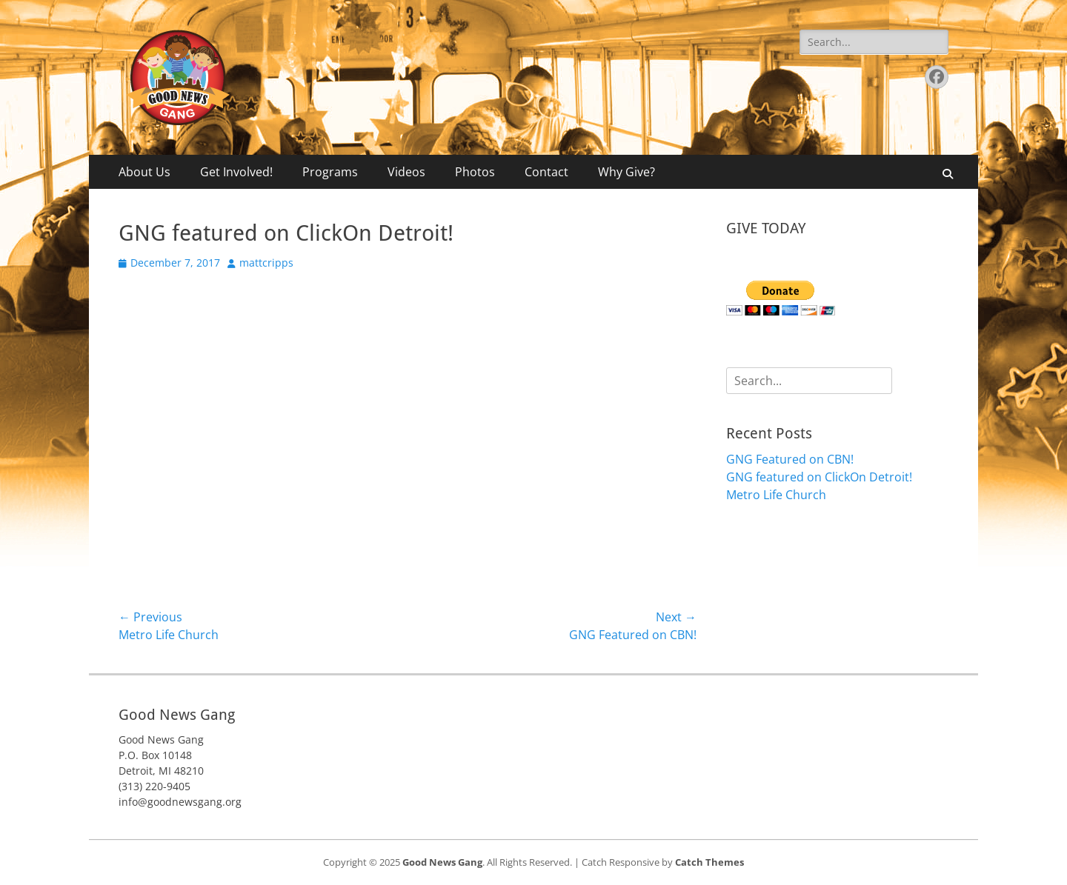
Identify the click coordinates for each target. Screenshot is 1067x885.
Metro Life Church (776, 495)
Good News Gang (442, 862)
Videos (406, 172)
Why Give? (626, 172)
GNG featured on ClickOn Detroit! (819, 477)
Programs (330, 172)
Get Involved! (236, 172)
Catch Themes (709, 862)
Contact (546, 172)
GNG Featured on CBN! (790, 459)
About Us (144, 172)
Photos (475, 172)
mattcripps (266, 263)
